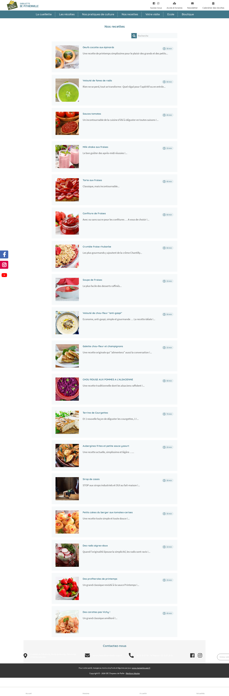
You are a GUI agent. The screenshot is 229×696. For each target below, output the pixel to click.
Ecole (170, 14)
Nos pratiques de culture (98, 14)
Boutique (188, 14)
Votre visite (153, 14)
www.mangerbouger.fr (141, 668)
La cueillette (44, 14)
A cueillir (143, 694)
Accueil (29, 694)
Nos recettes (130, 14)
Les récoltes (67, 14)
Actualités (200, 694)
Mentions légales (133, 673)
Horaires (86, 694)
